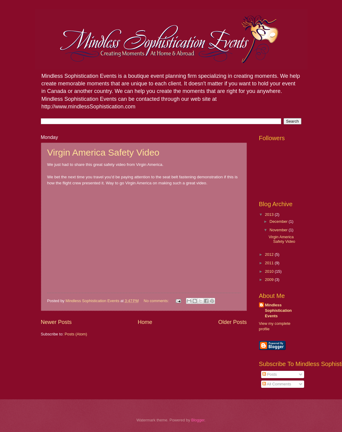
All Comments (276, 384)
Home (145, 322)
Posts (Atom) (76, 334)
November (279, 230)
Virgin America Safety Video (103, 152)
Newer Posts (56, 322)
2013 (269, 214)
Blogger (197, 420)
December (279, 221)
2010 (269, 271)
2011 (269, 263)
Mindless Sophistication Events (278, 310)
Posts (269, 374)
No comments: (157, 300)
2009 (269, 279)
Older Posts (232, 322)
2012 (269, 254)
